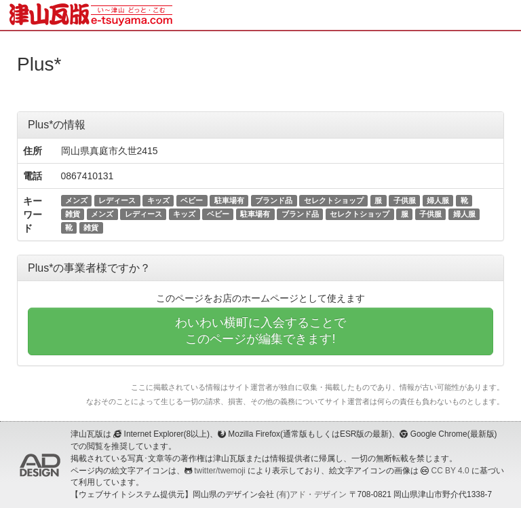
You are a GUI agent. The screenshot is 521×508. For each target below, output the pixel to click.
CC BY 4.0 (450, 470)
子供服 (404, 200)
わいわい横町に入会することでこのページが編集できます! (260, 331)
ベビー (191, 200)
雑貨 (72, 214)
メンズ (76, 200)
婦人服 (438, 200)
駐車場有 (229, 200)
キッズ (158, 200)
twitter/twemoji (219, 470)
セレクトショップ (334, 200)
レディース (117, 200)
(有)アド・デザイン (311, 494)
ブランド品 (273, 200)
